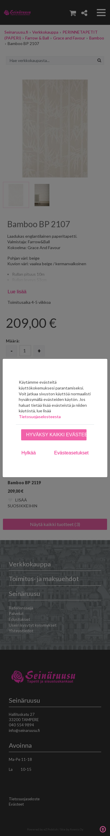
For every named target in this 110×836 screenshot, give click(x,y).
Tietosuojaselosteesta (40, 416)
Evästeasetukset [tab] (71, 452)
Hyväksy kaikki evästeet (56, 434)
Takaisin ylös (102, 828)
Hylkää (28, 452)
